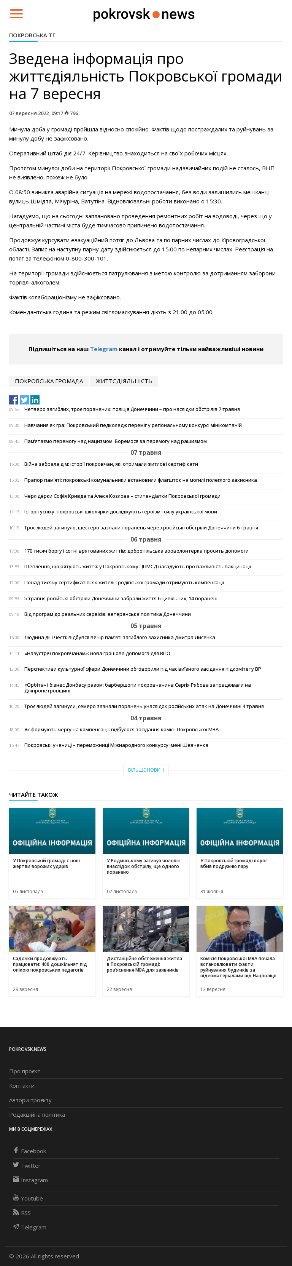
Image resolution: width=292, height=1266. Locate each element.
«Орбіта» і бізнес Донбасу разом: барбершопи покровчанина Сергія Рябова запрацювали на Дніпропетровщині (137, 688)
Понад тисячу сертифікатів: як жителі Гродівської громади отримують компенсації (124, 582)
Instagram (30, 1180)
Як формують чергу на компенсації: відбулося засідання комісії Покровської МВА (121, 729)
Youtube (28, 1198)
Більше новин (146, 770)
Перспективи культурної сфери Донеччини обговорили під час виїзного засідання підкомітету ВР (142, 669)
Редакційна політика (37, 1114)
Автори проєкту (30, 1100)
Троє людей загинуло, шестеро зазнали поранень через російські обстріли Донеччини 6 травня (141, 528)
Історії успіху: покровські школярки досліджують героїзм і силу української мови (120, 512)
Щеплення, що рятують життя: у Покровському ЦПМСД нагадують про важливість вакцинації (137, 566)
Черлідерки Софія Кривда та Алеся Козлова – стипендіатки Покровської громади (122, 496)
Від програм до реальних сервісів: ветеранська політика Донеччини (107, 614)
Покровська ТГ (32, 35)
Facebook (29, 1151)
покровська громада (49, 381)
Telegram (103, 349)
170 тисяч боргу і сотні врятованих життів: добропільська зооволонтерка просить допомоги (136, 551)
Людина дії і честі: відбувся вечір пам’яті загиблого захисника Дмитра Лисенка (119, 637)
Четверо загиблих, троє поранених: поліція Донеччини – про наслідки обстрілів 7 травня (132, 409)
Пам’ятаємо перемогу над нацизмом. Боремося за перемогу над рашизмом (115, 441)
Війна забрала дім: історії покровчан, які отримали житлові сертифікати (111, 464)
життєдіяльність (124, 381)
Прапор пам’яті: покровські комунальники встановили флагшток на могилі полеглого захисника (140, 480)
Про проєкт (24, 1071)
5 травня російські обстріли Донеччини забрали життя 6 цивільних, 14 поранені (120, 598)
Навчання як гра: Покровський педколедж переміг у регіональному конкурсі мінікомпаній (133, 425)
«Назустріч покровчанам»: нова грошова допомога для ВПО (97, 653)
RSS (22, 1212)
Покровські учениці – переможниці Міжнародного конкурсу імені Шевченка (116, 745)
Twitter (27, 1165)
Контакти (22, 1085)
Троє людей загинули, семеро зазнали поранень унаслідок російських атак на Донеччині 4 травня (144, 706)
